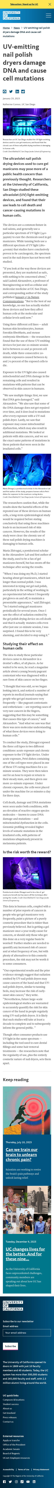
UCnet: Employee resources (16, 1458)
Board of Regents (11, 1453)
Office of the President (14, 1444)
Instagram (16, 1481)
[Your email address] (27, 1332)
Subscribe (10, 1346)
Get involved (9, 1413)
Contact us (8, 1421)
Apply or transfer (11, 1440)
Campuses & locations (13, 1399)
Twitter (10, 1481)
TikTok (22, 1481)
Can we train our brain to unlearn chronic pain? (22, 1154)
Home (6, 27)
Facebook (4, 1481)
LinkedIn (34, 1481)
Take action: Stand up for (24, 4)
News (17, 27)
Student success (11, 1404)
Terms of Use (23, 1469)
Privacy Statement (41, 1469)
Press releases (10, 1417)
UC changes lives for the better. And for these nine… (25, 1253)
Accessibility (8, 1469)
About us (7, 1408)
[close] (50, 4)
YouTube (28, 1481)
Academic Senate (11, 1449)
